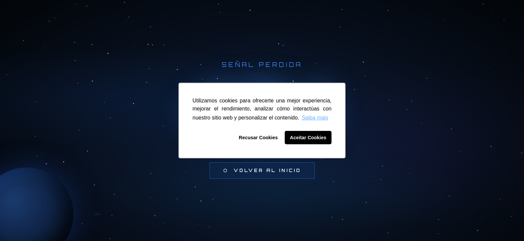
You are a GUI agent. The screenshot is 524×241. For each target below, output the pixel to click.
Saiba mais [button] (315, 117)
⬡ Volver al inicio (262, 170)
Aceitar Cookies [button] (308, 137)
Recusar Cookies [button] (258, 137)
